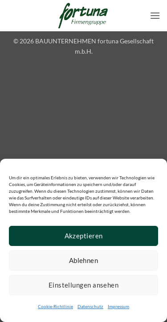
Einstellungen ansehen (83, 285)
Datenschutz (90, 306)
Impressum (118, 306)
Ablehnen (83, 260)
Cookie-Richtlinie (55, 306)
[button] (155, 15)
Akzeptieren (84, 236)
